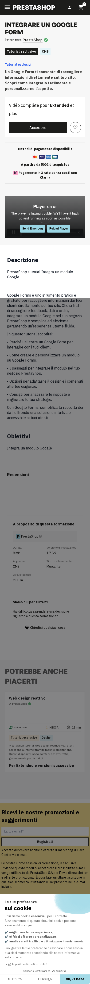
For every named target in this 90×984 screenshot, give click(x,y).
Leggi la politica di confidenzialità (26, 964)
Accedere (38, 127)
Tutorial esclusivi (18, 64)
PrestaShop (33, 40)
